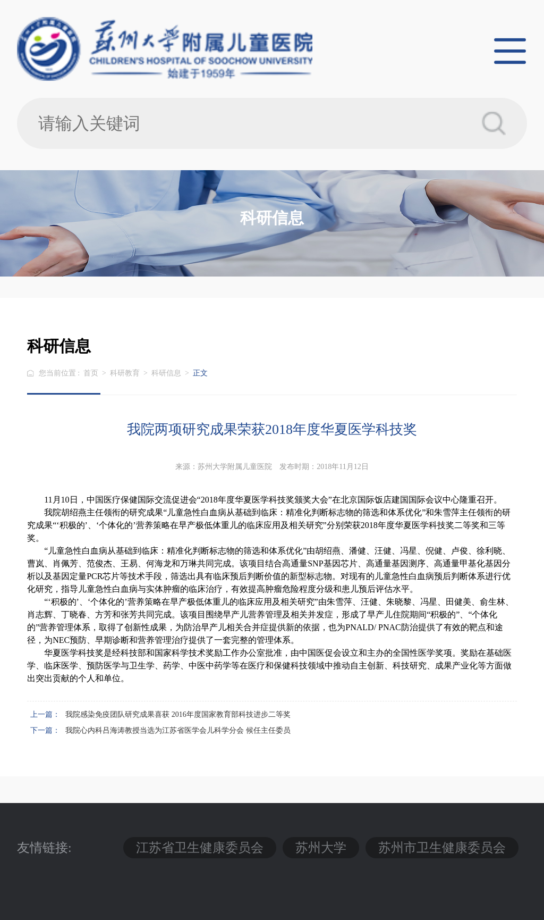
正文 (200, 373)
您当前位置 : (60, 373)
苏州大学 (320, 848)
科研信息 (166, 373)
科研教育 (125, 373)
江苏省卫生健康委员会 (200, 848)
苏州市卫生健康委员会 (442, 848)
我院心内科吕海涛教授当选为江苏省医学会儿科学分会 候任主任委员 (178, 730)
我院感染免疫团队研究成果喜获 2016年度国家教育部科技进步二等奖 (178, 714)
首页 (90, 373)
